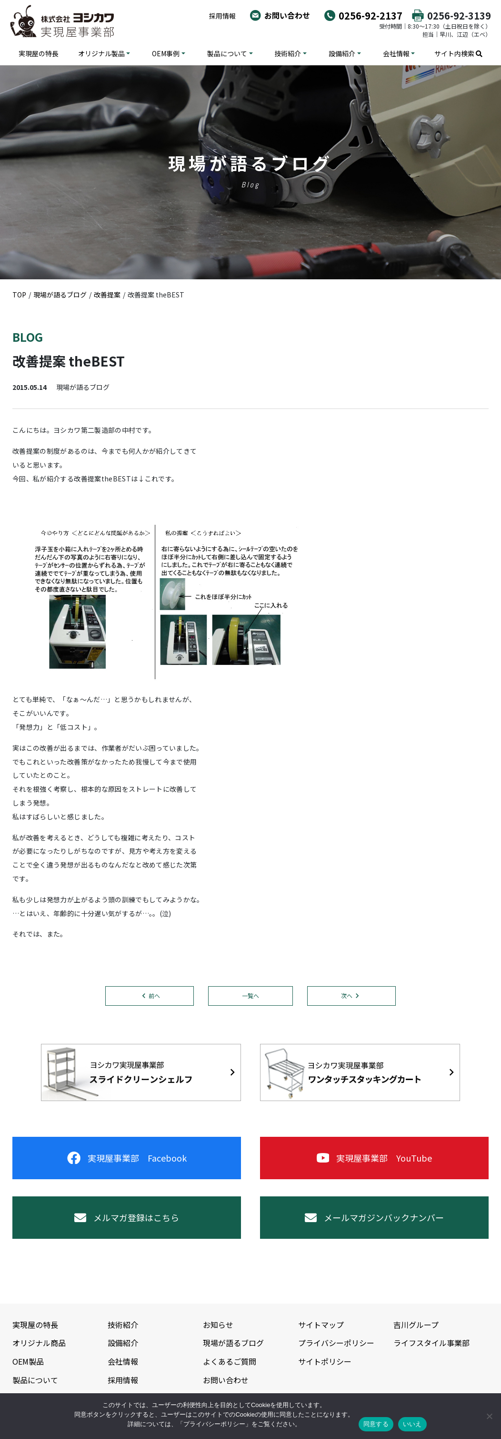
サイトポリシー (324, 1361)
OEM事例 (166, 53)
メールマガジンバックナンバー (374, 1217)
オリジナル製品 (101, 53)
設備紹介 (342, 53)
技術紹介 (287, 53)
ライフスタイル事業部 (431, 1342)
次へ (346, 995)
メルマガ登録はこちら (126, 1217)
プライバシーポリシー (336, 1342)
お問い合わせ (287, 15)
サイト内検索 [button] (458, 53)
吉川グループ (416, 1324)
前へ (154, 995)
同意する (376, 1424)
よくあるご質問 (229, 1361)
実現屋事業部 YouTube (374, 1158)
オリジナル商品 (39, 1342)
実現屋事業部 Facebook (127, 1158)
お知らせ (218, 1324)
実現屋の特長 (39, 53)
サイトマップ (321, 1324)
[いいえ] (489, 1416)
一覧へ (250, 995)
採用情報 (222, 15)
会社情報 (396, 53)
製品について (227, 53)
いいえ (412, 1424)
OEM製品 (28, 1361)
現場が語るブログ (233, 1342)
